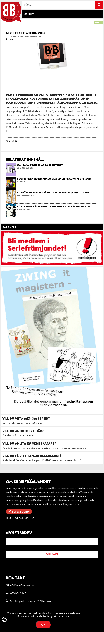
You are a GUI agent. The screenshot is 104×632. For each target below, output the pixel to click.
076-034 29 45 (18, 593)
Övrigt (13, 39)
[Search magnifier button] (99, 5)
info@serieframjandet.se (22, 585)
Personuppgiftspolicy (20, 518)
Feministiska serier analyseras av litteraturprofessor (54, 178)
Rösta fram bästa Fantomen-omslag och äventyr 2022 (53, 206)
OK (43, 624)
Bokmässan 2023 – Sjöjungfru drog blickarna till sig (53, 192)
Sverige (13, 140)
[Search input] (58, 5)
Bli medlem (21, 512)
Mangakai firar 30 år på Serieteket (40, 165)
